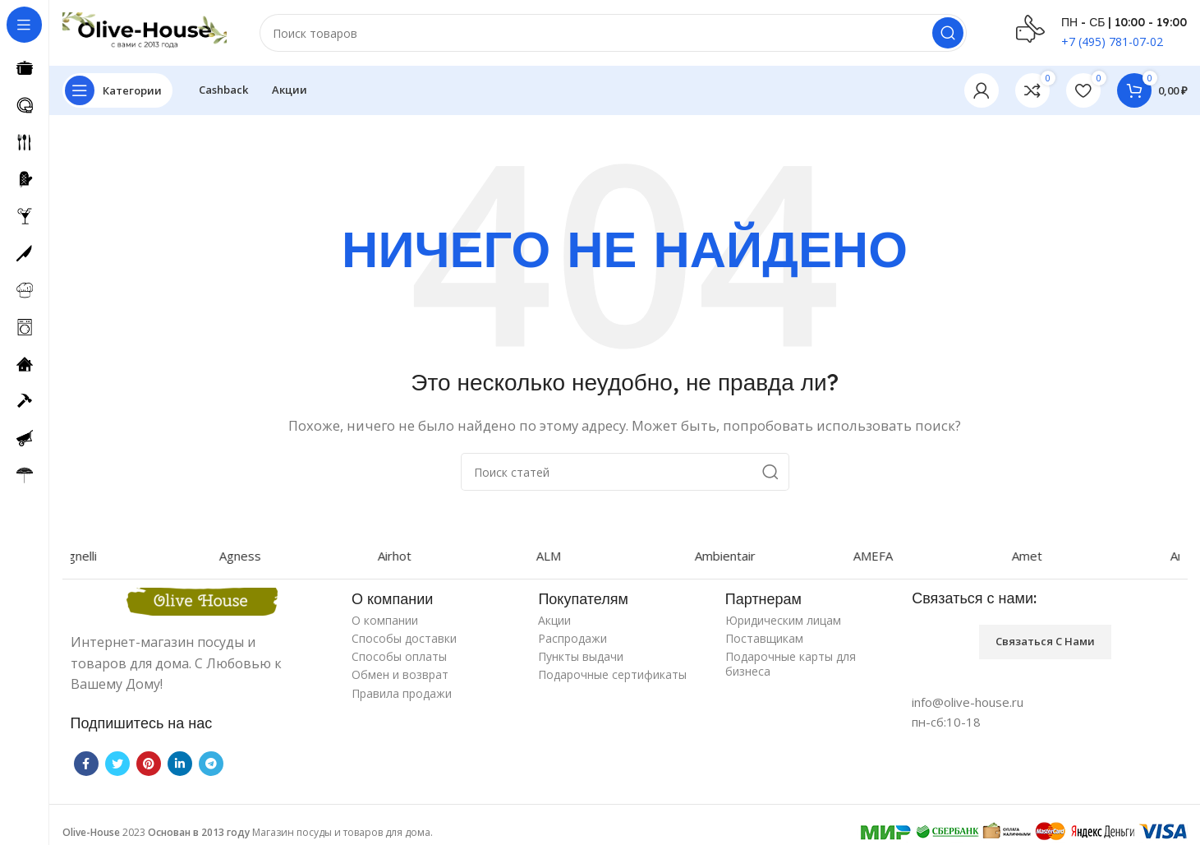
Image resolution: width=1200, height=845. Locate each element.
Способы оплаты (399, 656)
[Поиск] (614, 33)
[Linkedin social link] (180, 763)
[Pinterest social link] (148, 763)
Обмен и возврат (400, 674)
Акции (554, 620)
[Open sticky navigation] (117, 90)
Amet (1045, 555)
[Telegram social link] (211, 763)
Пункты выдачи (580, 656)
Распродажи (572, 638)
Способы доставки (404, 638)
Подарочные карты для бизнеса (790, 664)
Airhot (413, 555)
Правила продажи (402, 693)
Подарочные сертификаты (612, 674)
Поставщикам (764, 638)
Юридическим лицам (783, 620)
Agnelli (97, 555)
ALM (566, 555)
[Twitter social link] (117, 763)
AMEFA (891, 555)
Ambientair (743, 555)
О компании (385, 620)
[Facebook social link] (86, 763)
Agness (258, 555)
